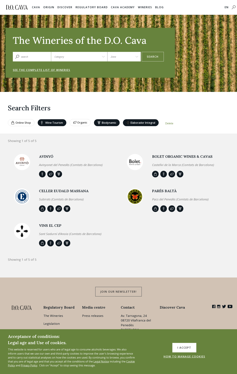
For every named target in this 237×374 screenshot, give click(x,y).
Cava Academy (123, 7)
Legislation (51, 323)
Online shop (21, 123)
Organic (80, 122)
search (153, 56)
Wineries (145, 7)
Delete (169, 123)
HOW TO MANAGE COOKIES (184, 356)
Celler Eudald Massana (64, 191)
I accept (184, 347)
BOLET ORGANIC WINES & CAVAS (182, 156)
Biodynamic (107, 123)
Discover (64, 7)
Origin (48, 7)
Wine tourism (52, 123)
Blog (159, 7)
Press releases (92, 316)
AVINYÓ (46, 156)
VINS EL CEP (50, 225)
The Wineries (53, 316)
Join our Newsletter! (118, 291)
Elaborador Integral (140, 123)
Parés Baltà (164, 191)
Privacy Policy (29, 365)
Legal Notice (101, 361)
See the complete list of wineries (41, 70)
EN (227, 7)
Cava (36, 7)
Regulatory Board (92, 7)
